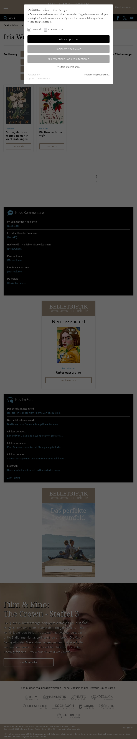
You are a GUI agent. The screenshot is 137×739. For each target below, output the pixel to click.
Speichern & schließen (68, 49)
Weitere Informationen (68, 66)
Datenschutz (103, 74)
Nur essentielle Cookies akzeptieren (68, 59)
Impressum (90, 74)
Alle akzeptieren (68, 39)
